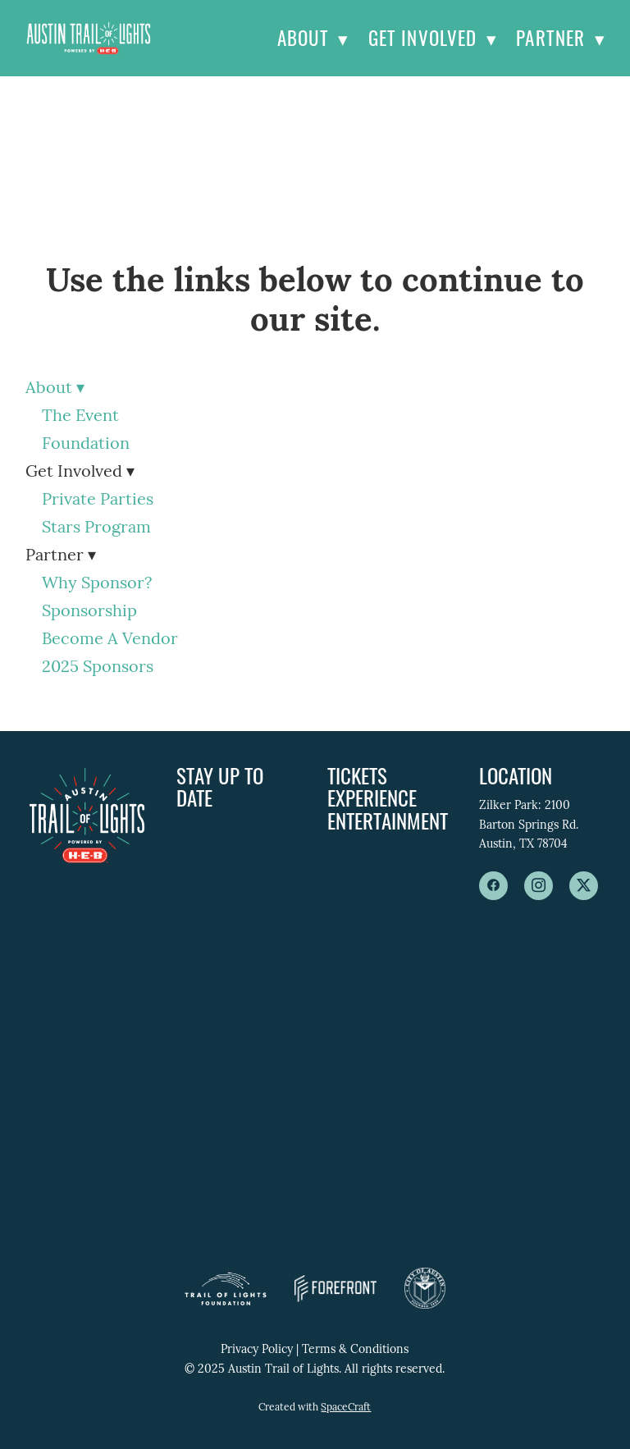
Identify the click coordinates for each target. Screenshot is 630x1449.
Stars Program (96, 528)
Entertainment (387, 820)
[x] (583, 885)
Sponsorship (89, 612)
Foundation (86, 445)
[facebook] (493, 885)
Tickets (357, 775)
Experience (372, 797)
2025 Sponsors (97, 668)
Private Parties (97, 500)
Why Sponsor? (97, 584)
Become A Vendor (110, 640)
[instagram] (538, 885)
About (313, 38)
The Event (80, 417)
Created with (314, 1408)
